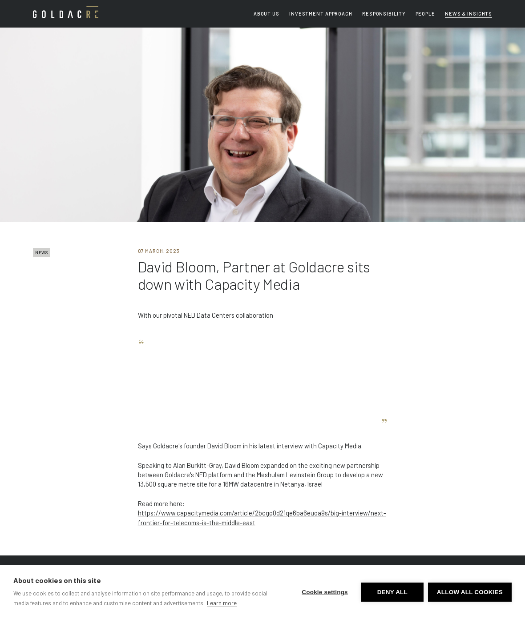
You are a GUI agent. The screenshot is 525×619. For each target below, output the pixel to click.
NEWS (41, 252)
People (425, 13)
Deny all (392, 592)
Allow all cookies (470, 592)
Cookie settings (325, 592)
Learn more (222, 603)
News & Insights (468, 13)
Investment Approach (320, 13)
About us (266, 13)
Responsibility (383, 13)
